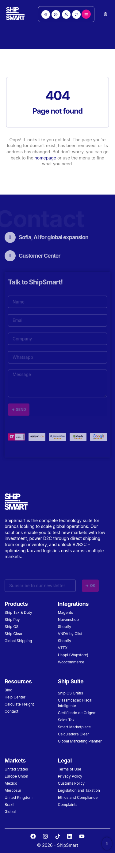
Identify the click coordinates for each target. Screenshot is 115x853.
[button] (105, 14)
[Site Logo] (15, 14)
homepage (45, 157)
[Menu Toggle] (86, 14)
